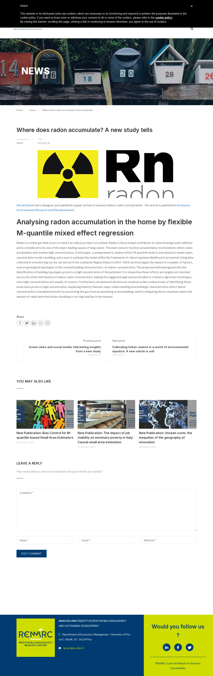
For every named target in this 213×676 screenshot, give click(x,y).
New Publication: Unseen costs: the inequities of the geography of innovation (165, 437)
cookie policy (163, 17)
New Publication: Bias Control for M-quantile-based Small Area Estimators (44, 435)
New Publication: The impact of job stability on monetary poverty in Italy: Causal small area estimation (105, 437)
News (19, 143)
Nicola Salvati (25, 205)
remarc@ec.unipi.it (73, 648)
